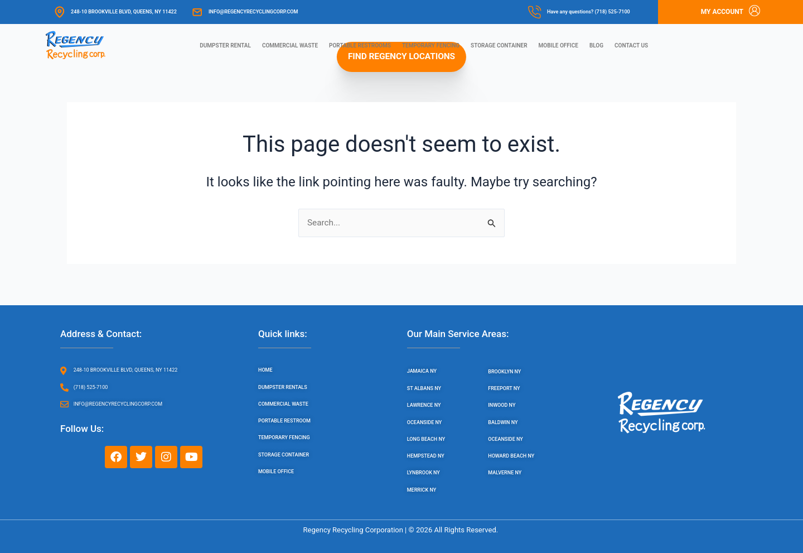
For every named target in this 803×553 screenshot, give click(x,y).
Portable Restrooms (360, 45)
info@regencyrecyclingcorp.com (253, 12)
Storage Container (499, 45)
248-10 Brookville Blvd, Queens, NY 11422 (124, 12)
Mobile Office (558, 45)
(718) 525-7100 (612, 12)
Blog (596, 45)
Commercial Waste (290, 45)
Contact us (631, 45)
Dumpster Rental (225, 45)
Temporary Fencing (430, 45)
